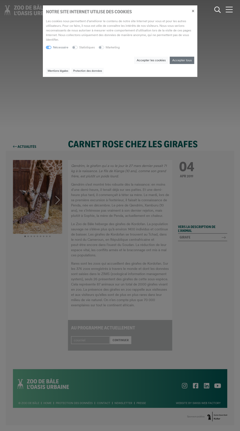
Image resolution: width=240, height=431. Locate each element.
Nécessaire (60, 47)
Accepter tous (182, 60)
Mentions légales (58, 70)
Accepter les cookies (151, 60)
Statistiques (87, 47)
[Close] (193, 10)
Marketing (113, 47)
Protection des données (87, 70)
